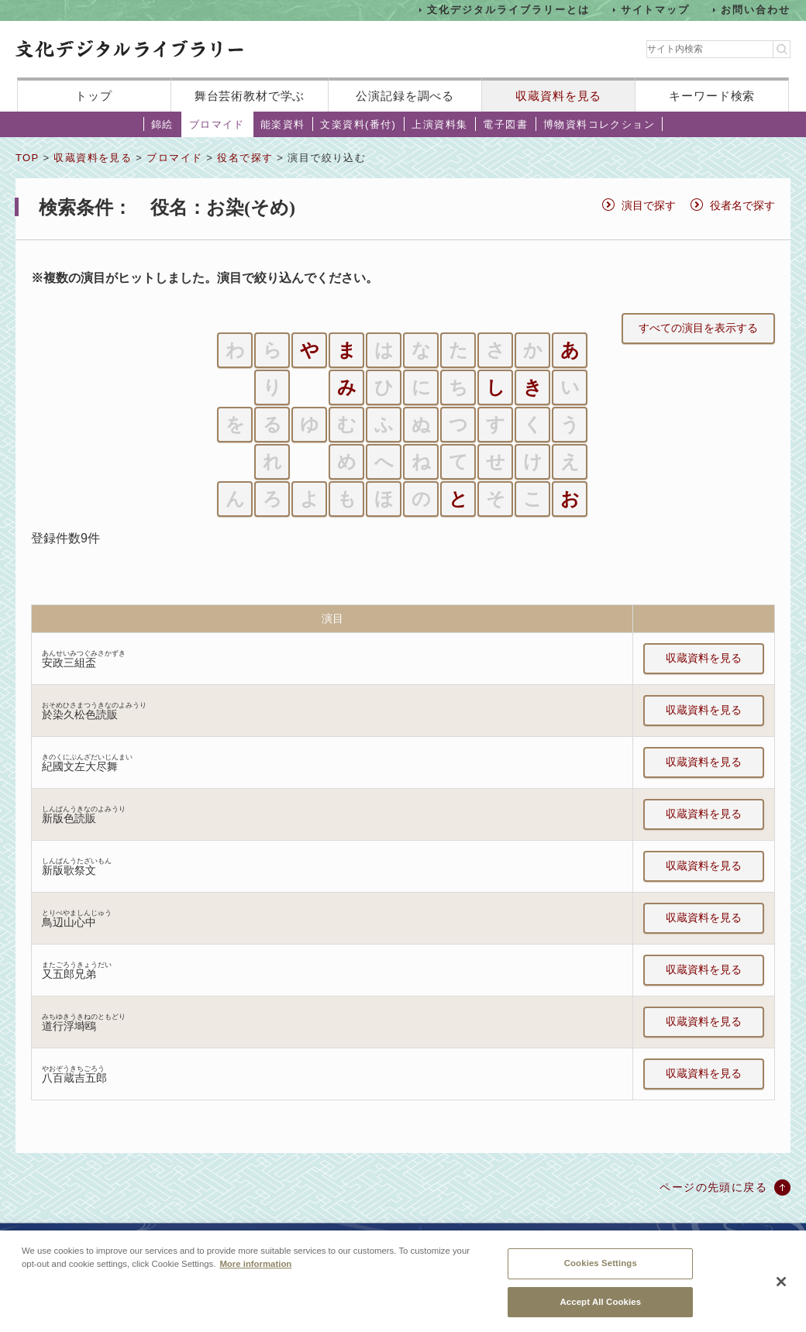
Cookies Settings (600, 1272)
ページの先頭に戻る (713, 1187)
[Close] (781, 1291)
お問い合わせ (755, 9)
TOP (27, 157)
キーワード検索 (712, 95)
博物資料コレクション (599, 124)
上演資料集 (439, 124)
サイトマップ (656, 9)
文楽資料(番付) (358, 124)
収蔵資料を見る (558, 95)
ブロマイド (217, 124)
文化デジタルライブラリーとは (508, 9)
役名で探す (245, 157)
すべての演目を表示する (698, 328)
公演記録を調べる (405, 95)
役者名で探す (742, 205)
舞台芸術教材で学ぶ (250, 95)
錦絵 (162, 124)
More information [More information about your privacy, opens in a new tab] (255, 1273)
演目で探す (649, 205)
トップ (93, 95)
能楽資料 (282, 124)
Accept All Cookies (600, 1310)
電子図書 (505, 124)
